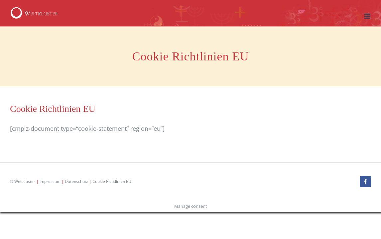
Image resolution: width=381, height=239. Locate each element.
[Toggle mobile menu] (367, 16)
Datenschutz (76, 181)
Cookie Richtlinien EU (111, 181)
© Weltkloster (22, 181)
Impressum (50, 181)
